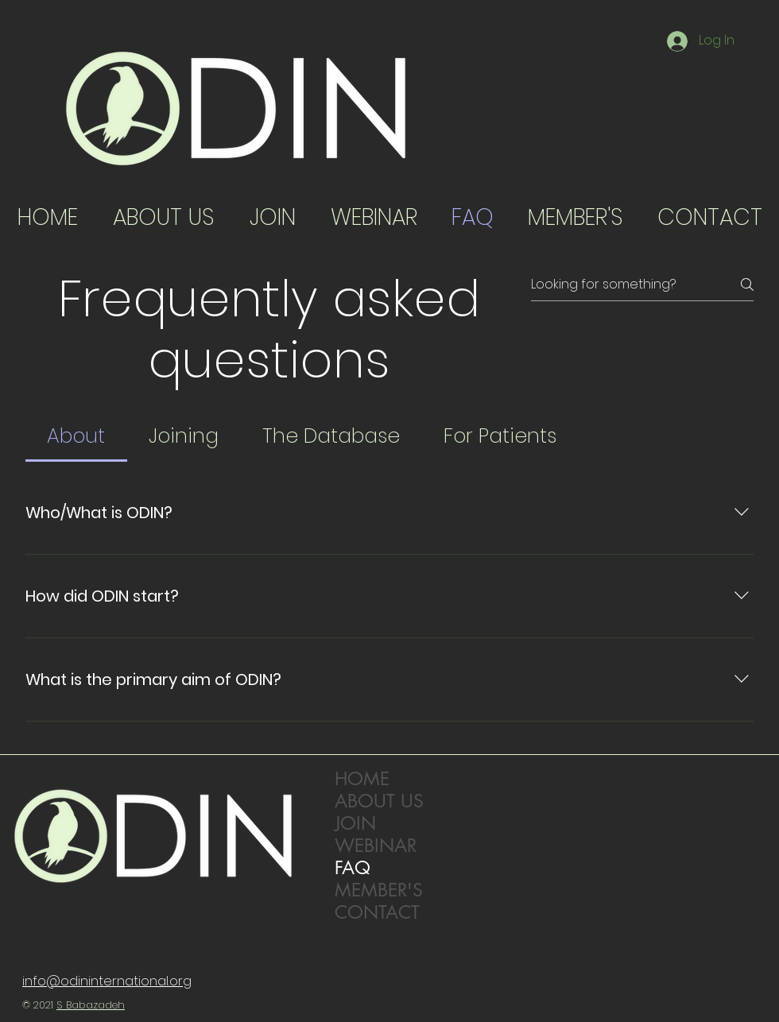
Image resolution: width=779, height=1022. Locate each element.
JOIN (355, 823)
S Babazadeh (90, 1004)
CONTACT (377, 912)
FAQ (352, 868)
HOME (362, 779)
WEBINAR (376, 845)
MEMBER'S (379, 890)
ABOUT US (379, 801)
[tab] (76, 436)
